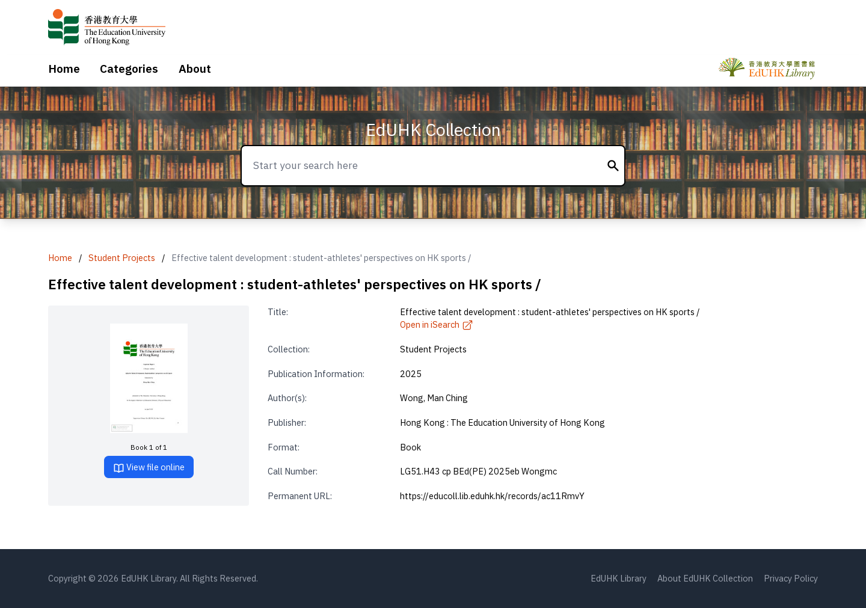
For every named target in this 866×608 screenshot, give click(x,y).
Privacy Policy (791, 578)
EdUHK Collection (433, 129)
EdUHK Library (618, 578)
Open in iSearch (436, 324)
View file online (149, 467)
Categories (129, 68)
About (195, 68)
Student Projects (121, 257)
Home (64, 68)
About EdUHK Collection (705, 578)
